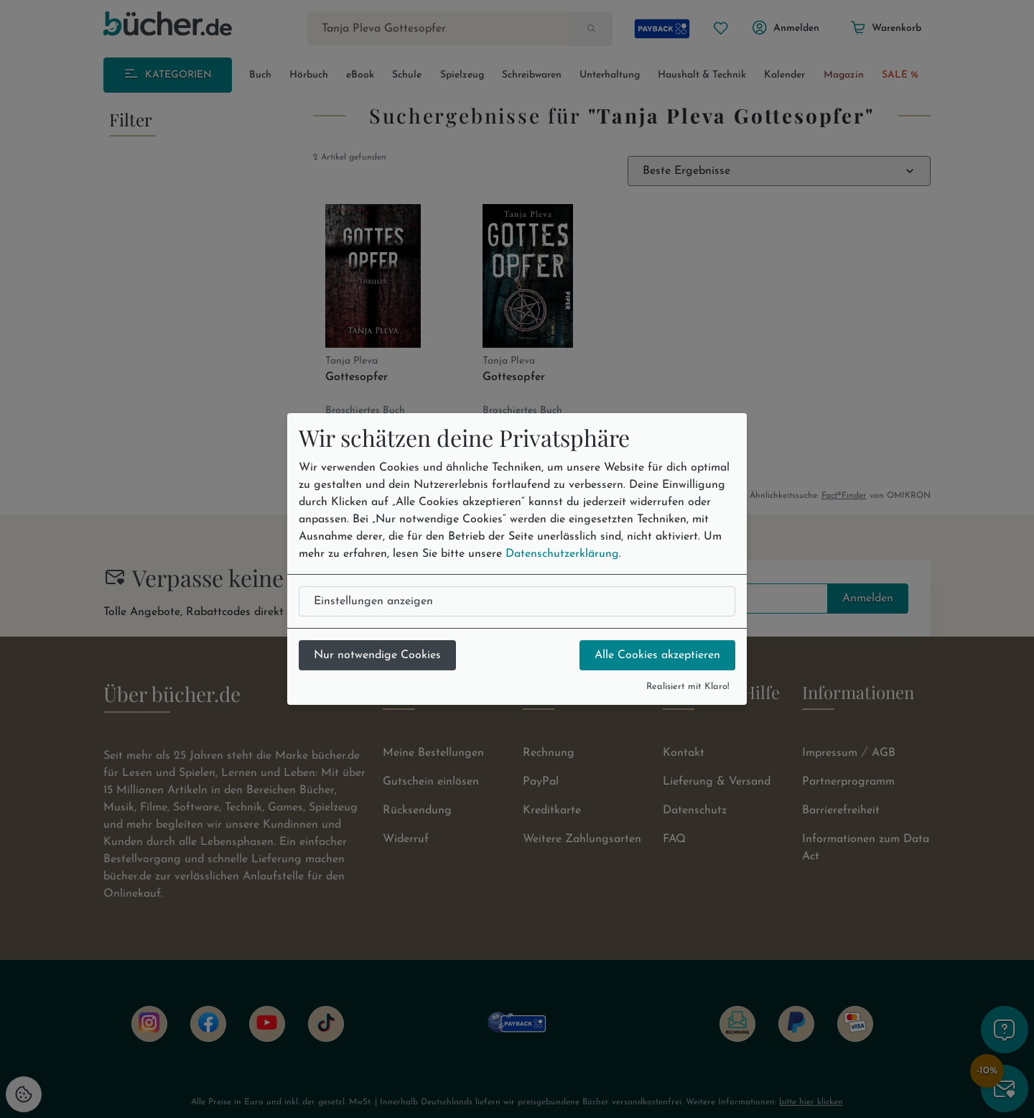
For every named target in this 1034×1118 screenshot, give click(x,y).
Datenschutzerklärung (562, 554)
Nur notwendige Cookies (377, 655)
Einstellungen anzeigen (373, 601)
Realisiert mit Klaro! (688, 686)
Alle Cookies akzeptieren (657, 655)
